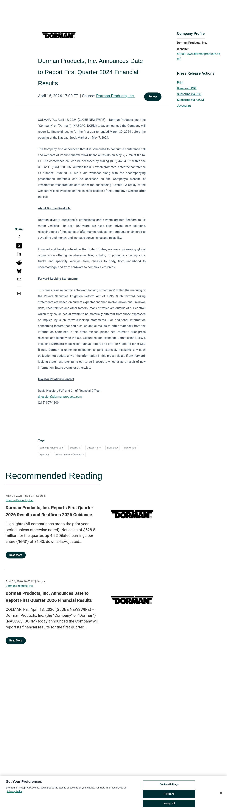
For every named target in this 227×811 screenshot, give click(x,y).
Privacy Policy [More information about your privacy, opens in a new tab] (14, 792)
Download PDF (187, 88)
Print (180, 82)
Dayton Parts (94, 447)
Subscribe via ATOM (190, 100)
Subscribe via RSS (189, 94)
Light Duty (112, 447)
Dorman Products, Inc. (115, 96)
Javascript (184, 105)
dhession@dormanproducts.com (60, 396)
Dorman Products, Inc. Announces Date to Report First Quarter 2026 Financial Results (49, 597)
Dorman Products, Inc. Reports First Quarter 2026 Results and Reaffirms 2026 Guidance (49, 511)
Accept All (169, 804)
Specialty (44, 454)
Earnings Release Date (51, 447)
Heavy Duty (130, 447)
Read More (15, 554)
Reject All (169, 795)
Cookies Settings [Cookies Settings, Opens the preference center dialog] (169, 785)
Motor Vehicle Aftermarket (70, 454)
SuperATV (75, 447)
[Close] (221, 794)
